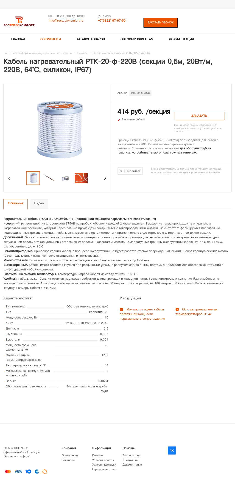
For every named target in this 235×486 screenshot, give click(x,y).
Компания (69, 448)
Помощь (128, 448)
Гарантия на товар (104, 470)
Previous (9, 178)
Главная (18, 39)
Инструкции (130, 460)
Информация (101, 448)
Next (105, 178)
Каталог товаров (90, 39)
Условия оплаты (103, 460)
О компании (50, 39)
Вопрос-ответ (132, 456)
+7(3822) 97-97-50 (112, 21)
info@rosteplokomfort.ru (66, 21)
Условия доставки (104, 465)
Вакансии (68, 460)
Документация (181, 39)
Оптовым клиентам (136, 39)
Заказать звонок (160, 23)
